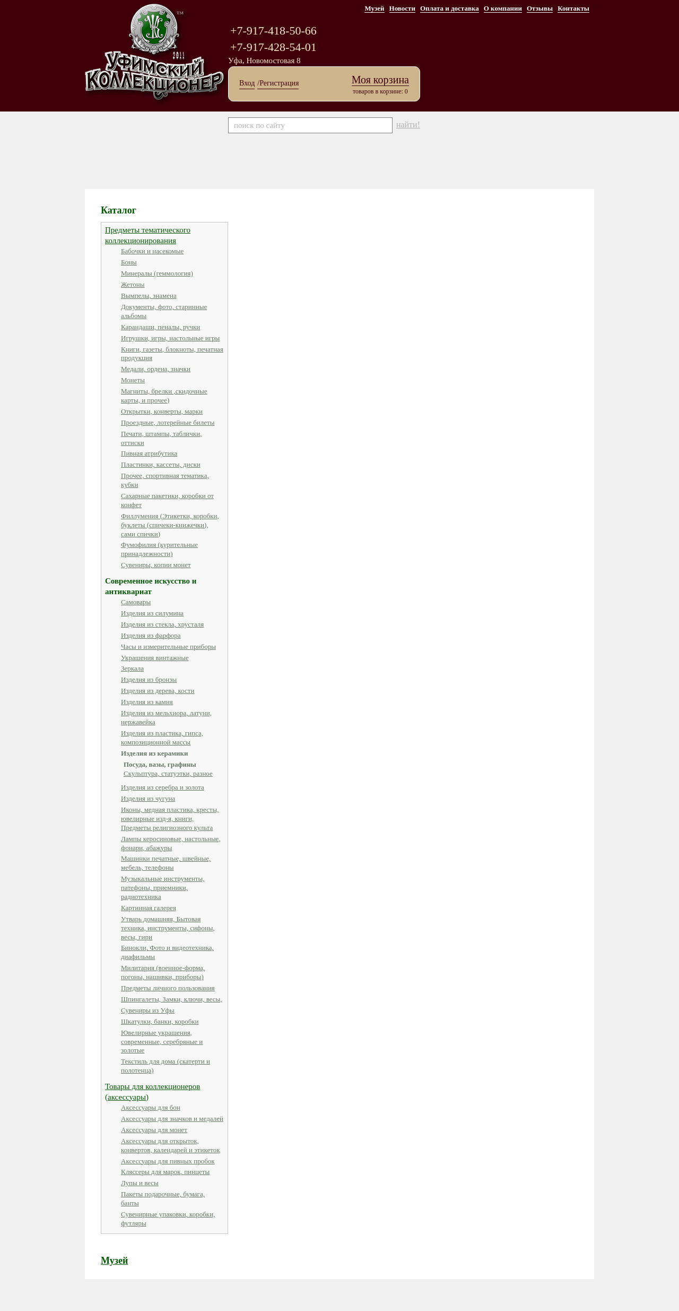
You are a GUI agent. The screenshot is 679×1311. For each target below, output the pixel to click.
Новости (402, 8)
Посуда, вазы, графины (160, 764)
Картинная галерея (148, 908)
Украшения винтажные (155, 658)
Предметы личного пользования (168, 988)
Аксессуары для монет (154, 1130)
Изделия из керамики (154, 753)
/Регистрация (278, 83)
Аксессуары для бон (150, 1107)
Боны (129, 262)
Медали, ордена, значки (155, 369)
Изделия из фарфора (151, 635)
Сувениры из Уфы (148, 1010)
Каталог (118, 210)
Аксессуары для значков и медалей (172, 1119)
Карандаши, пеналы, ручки (160, 327)
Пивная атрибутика (149, 453)
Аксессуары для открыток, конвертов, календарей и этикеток (170, 1145)
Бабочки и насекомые (152, 251)
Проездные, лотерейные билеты (167, 422)
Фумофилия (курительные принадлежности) (159, 549)
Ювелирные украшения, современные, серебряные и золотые (162, 1042)
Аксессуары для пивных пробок (168, 1161)
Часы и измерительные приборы (168, 646)
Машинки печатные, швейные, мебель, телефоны (166, 862)
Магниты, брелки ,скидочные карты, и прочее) (164, 395)
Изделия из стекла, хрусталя (162, 624)
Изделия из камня (147, 702)
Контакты (573, 8)
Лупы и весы (140, 1183)
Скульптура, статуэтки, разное (168, 773)
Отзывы (540, 8)
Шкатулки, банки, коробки (160, 1021)
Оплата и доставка (449, 8)
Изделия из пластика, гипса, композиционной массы (162, 737)
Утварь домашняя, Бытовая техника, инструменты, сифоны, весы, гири (168, 928)
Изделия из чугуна (148, 798)
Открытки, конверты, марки (162, 411)
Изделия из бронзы (149, 679)
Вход (247, 83)
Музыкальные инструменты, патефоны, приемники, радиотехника (163, 888)
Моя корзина (380, 79)
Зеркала (132, 668)
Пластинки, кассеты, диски (161, 464)
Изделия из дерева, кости (157, 691)
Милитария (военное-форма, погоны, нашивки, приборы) (163, 972)
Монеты (133, 380)
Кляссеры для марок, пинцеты (165, 1172)
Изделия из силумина (152, 613)
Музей (374, 8)
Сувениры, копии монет (156, 565)
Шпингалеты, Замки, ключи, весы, (171, 999)
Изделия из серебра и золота (162, 787)
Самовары (136, 602)
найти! (408, 124)
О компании (503, 8)
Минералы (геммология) (157, 273)
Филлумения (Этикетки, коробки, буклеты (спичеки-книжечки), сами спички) (170, 525)
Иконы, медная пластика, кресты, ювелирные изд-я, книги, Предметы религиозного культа (170, 819)
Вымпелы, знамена (149, 295)
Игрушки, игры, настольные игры (170, 338)
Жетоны (132, 284)
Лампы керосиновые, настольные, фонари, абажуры (171, 843)
